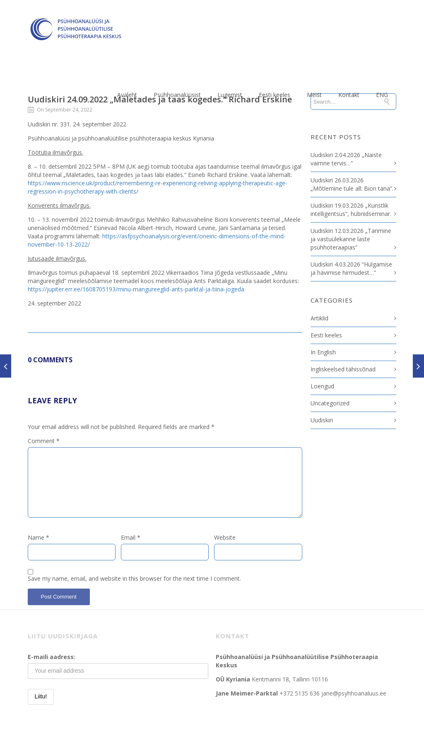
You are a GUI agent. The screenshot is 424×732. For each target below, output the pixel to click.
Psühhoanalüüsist (177, 95)
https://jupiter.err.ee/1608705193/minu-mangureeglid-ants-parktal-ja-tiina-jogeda (136, 289)
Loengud (322, 386)
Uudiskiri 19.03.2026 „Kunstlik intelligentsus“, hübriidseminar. (351, 209)
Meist (314, 95)
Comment (44, 441)
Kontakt (348, 95)
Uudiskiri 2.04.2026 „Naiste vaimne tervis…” (346, 159)
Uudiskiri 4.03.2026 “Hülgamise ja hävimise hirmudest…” (351, 268)
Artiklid (319, 318)
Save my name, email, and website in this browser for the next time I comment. (134, 578)
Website (225, 537)
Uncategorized (330, 403)
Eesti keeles (274, 95)
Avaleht (127, 95)
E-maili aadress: (51, 657)
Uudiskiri (322, 420)
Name (38, 537)
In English (323, 352)
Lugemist (229, 95)
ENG (382, 95)
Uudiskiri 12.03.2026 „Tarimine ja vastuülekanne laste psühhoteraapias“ (351, 239)
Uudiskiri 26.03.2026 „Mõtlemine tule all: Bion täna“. (352, 184)
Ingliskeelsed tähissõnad (343, 369)
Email (130, 537)
